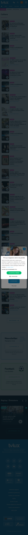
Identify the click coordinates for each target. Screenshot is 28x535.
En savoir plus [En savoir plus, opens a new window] (9, 267)
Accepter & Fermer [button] (14, 273)
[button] (14, 269)
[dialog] (14, 267)
